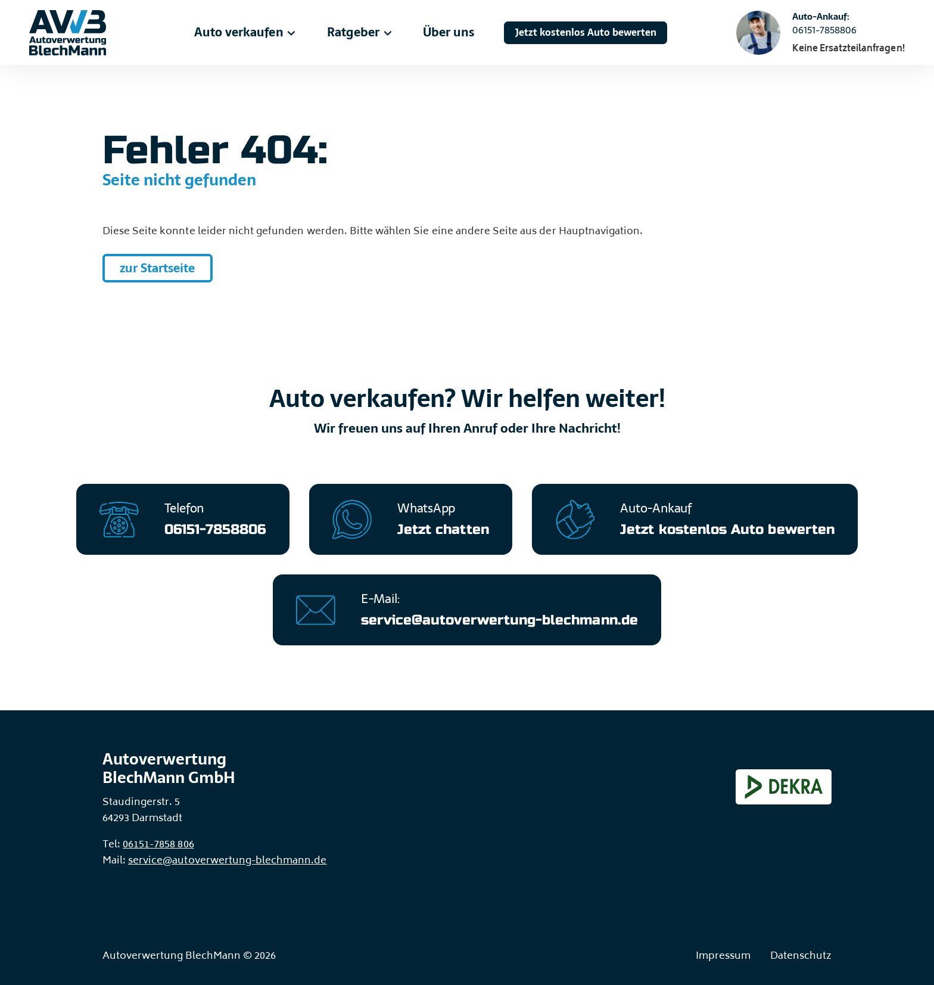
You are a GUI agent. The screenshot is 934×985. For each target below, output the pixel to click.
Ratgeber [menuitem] (360, 32)
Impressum (723, 956)
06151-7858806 (824, 30)
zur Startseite (157, 268)
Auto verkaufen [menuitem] (245, 32)
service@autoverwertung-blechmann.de (227, 861)
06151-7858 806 (158, 845)
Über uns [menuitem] (448, 32)
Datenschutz (801, 956)
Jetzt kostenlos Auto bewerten (585, 32)
